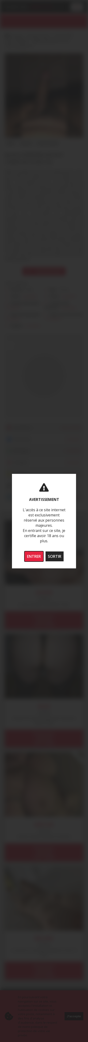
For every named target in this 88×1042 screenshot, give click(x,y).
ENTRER (34, 556)
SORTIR (54, 556)
